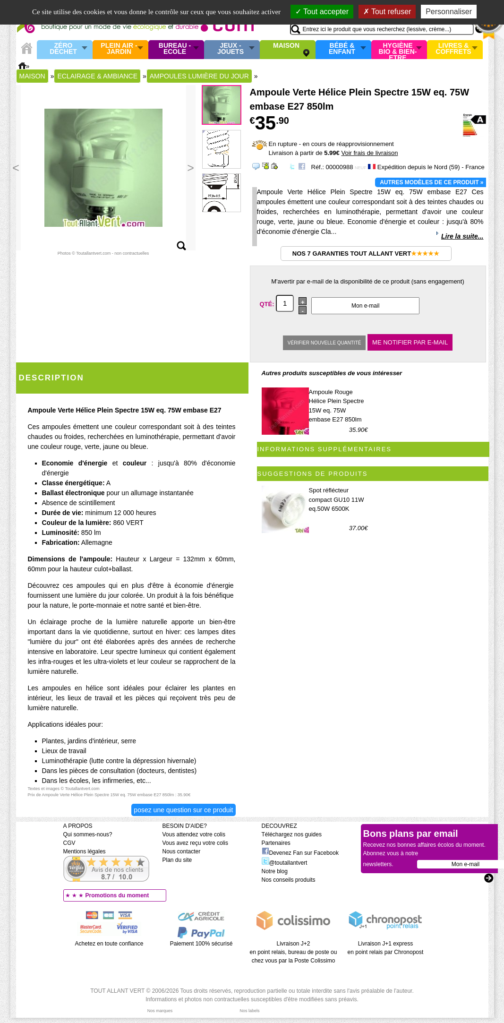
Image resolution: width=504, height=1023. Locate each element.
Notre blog (275, 871)
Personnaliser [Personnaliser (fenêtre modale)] (449, 12)
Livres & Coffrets (453, 49)
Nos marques (160, 1010)
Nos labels (249, 1010)
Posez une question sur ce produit (183, 810)
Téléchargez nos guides (292, 834)
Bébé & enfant (342, 49)
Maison (286, 46)
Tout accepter (322, 12)
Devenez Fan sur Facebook (300, 853)
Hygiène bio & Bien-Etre (398, 50)
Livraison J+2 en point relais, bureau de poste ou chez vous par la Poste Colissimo (293, 952)
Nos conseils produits (289, 880)
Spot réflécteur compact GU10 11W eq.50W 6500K (336, 499)
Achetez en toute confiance (109, 943)
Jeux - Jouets (230, 49)
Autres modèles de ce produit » (431, 182)
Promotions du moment (117, 895)
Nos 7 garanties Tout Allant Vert (365, 253)
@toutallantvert (285, 863)
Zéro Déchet (63, 49)
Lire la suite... (462, 236)
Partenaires (276, 843)
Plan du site (177, 860)
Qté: (268, 303)
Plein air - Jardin (119, 49)
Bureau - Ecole (175, 49)
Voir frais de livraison (369, 152)
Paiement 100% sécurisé (201, 943)
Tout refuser (387, 12)
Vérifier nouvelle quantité (324, 342)
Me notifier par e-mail (410, 342)
